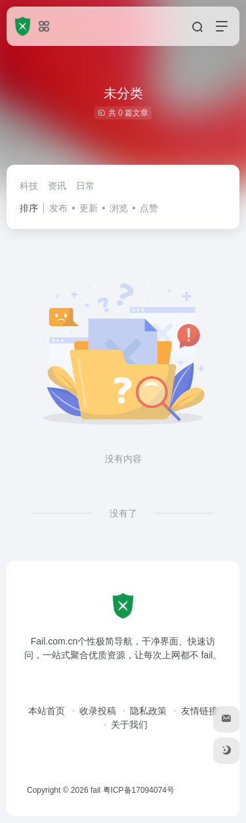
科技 (29, 185)
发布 (58, 208)
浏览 (119, 208)
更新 (88, 208)
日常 (85, 185)
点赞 (149, 208)
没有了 (123, 513)
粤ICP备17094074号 (138, 790)
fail (95, 790)
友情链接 (199, 711)
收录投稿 (97, 711)
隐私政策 (148, 711)
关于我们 (129, 724)
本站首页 (46, 711)
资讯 (57, 185)
